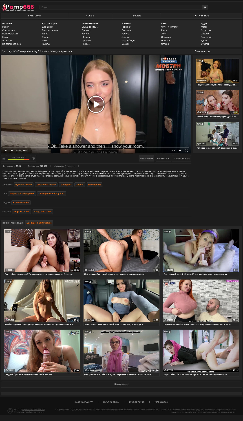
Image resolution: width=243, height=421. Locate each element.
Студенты (206, 30)
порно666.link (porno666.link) (33, 410)
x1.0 (173, 151)
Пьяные (86, 44)
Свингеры (166, 37)
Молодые (7, 23)
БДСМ (204, 40)
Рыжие (45, 37)
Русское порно (49, 23)
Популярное (201, 15)
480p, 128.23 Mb (42, 211)
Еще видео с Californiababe (39, 223)
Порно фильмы (10, 33)
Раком (164, 30)
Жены (164, 33)
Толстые (46, 44)
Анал (163, 23)
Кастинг (86, 33)
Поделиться (163, 158)
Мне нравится (4, 158)
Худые (204, 23)
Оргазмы (86, 40)
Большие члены (50, 30)
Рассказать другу (84, 402)
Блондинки (47, 27)
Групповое (127, 30)
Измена (125, 33)
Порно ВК (126, 27)
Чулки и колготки (169, 27)
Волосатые (206, 37)
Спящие (165, 44)
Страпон (205, 44)
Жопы (204, 27)
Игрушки (165, 40)
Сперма (205, 33)
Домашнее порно (90, 23)
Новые (90, 15)
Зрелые (86, 30)
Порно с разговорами (22, 193)
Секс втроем (8, 30)
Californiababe (21, 202)
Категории (34, 15)
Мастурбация (128, 40)
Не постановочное (11, 44)
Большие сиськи (90, 27)
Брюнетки (126, 23)
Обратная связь (111, 402)
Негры (45, 33)
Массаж (125, 44)
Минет (5, 27)
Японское (7, 40)
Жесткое (86, 37)
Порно (16, 412)
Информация (146, 158)
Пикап (45, 40)
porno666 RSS (161, 402)
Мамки (5, 37)
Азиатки (125, 37)
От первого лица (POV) (51, 193)
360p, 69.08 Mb (21, 211)
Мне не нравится (33, 158)
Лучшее (136, 15)
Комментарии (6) (182, 158)
